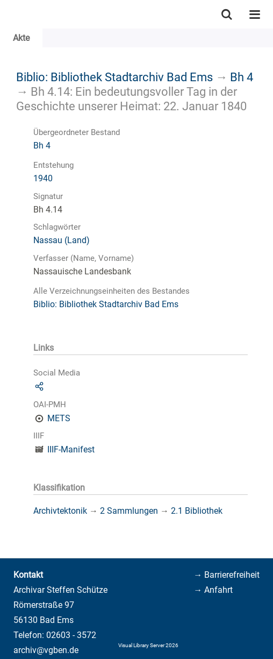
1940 (43, 178)
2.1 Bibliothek (196, 511)
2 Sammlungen (129, 511)
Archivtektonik (60, 511)
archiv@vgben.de (45, 650)
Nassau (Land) (61, 240)
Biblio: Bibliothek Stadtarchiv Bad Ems (114, 77)
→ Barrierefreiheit (226, 575)
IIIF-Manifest (71, 449)
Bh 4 (241, 77)
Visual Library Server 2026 (148, 645)
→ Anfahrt (213, 590)
